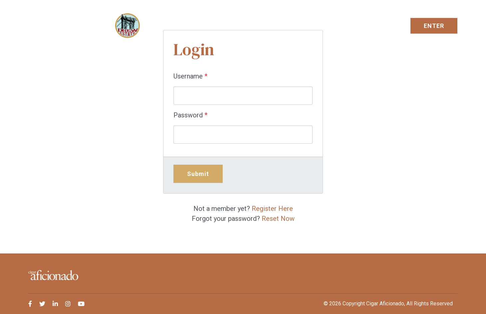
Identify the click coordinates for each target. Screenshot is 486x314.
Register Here (272, 209)
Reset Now (278, 219)
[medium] (30, 304)
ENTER (434, 25)
